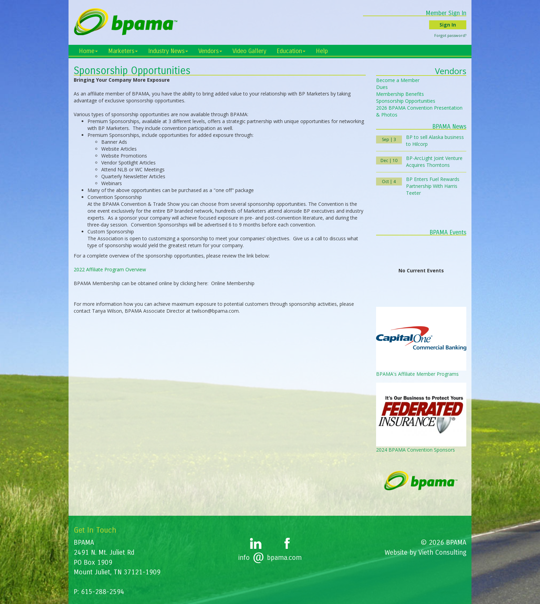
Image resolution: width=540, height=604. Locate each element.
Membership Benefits (400, 94)
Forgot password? (450, 35)
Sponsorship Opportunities (405, 101)
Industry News (168, 51)
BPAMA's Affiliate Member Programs (417, 374)
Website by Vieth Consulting (425, 552)
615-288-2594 (102, 592)
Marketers (123, 51)
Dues (382, 87)
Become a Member (397, 80)
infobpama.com (270, 558)
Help (322, 51)
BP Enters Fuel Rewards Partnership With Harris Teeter (432, 186)
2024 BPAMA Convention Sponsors (415, 449)
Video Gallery (249, 51)
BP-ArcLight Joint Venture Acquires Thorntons (434, 161)
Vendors (210, 51)
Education (291, 51)
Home (88, 51)
